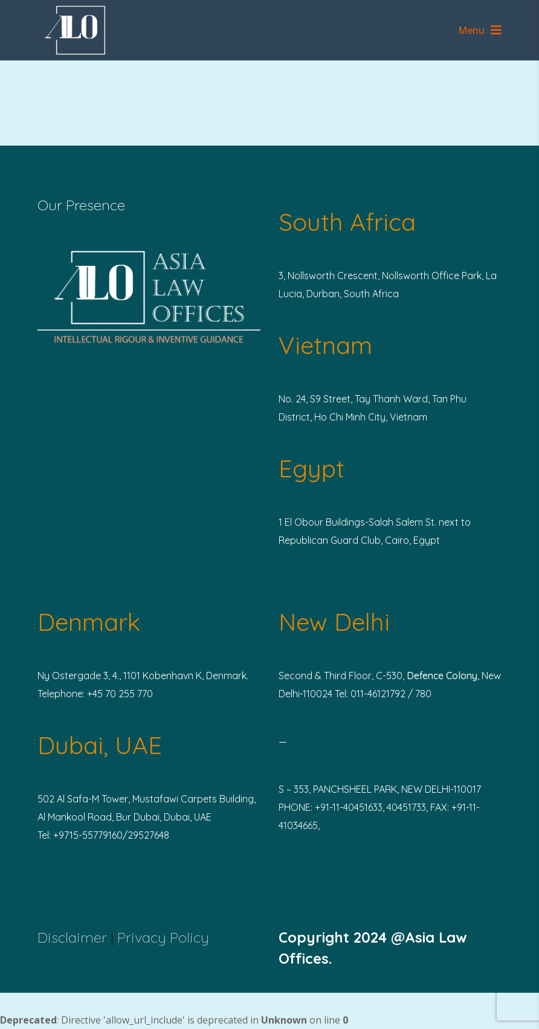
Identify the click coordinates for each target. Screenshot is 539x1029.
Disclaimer (72, 937)
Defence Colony (442, 675)
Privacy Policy (163, 937)
